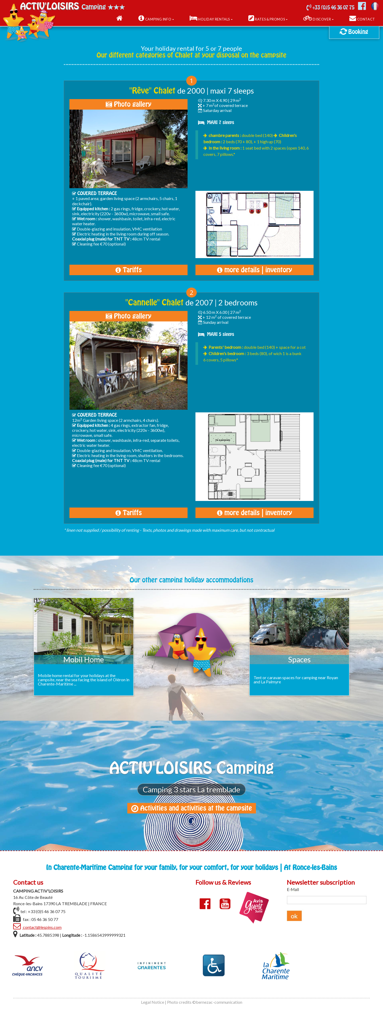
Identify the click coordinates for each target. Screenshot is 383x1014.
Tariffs (128, 269)
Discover (317, 18)
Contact (362, 18)
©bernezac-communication (217, 1002)
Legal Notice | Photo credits (166, 1002)
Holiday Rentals (210, 18)
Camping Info (154, 18)
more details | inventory (254, 269)
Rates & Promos (266, 18)
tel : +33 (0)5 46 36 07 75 (39, 910)
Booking (353, 31)
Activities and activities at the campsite (191, 808)
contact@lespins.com (37, 926)
